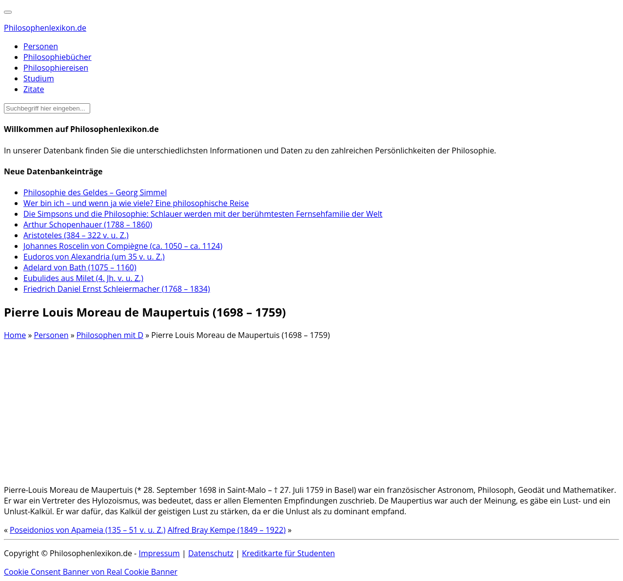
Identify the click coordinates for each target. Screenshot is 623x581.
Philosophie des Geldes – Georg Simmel (95, 192)
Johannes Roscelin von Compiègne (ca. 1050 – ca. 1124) (122, 246)
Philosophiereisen (55, 67)
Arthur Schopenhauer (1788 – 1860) (87, 224)
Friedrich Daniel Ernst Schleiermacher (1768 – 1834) (116, 288)
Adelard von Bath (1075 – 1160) (79, 267)
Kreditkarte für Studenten (288, 553)
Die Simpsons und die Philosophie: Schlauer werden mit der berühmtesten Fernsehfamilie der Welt (203, 213)
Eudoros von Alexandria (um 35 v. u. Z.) (94, 256)
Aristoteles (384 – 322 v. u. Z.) (76, 235)
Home (15, 335)
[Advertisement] (296, 408)
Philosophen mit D (110, 335)
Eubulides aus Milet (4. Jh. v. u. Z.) (83, 278)
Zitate (33, 89)
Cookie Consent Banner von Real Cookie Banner (90, 571)
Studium (38, 78)
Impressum (158, 553)
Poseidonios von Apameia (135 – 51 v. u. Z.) (87, 530)
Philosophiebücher (57, 57)
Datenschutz (211, 553)
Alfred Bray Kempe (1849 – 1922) (227, 530)
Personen (40, 46)
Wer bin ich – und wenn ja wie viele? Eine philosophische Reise (136, 203)
